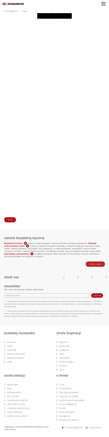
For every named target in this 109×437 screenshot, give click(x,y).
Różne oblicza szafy (16, 404)
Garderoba (64, 346)
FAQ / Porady (13, 396)
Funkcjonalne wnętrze (17, 400)
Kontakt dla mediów (68, 420)
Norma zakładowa (68, 404)
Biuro (61, 369)
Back (46, 16)
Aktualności (12, 384)
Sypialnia (63, 342)
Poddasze (64, 350)
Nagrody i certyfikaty (69, 396)
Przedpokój (64, 357)
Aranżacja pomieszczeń (18, 408)
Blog (9, 388)
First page (40, 16)
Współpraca (65, 416)
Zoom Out (69, 16)
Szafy (9, 361)
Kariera (62, 408)
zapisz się (97, 295)
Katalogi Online (14, 392)
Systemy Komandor (16, 354)
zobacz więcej (95, 264)
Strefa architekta (67, 412)
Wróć (10, 220)
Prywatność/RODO (74, 427)
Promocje (11, 342)
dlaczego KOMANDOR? (69, 392)
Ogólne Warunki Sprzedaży (71, 400)
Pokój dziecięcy (66, 361)
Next (52, 16)
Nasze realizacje (14, 412)
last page (57, 16)
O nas (62, 384)
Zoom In (63, 16)
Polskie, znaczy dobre (17, 416)
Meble (10, 346)
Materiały (11, 350)
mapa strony (95, 427)
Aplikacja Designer (15, 357)
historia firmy (65, 388)
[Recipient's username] (49, 295)
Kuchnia (63, 365)
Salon (62, 354)
